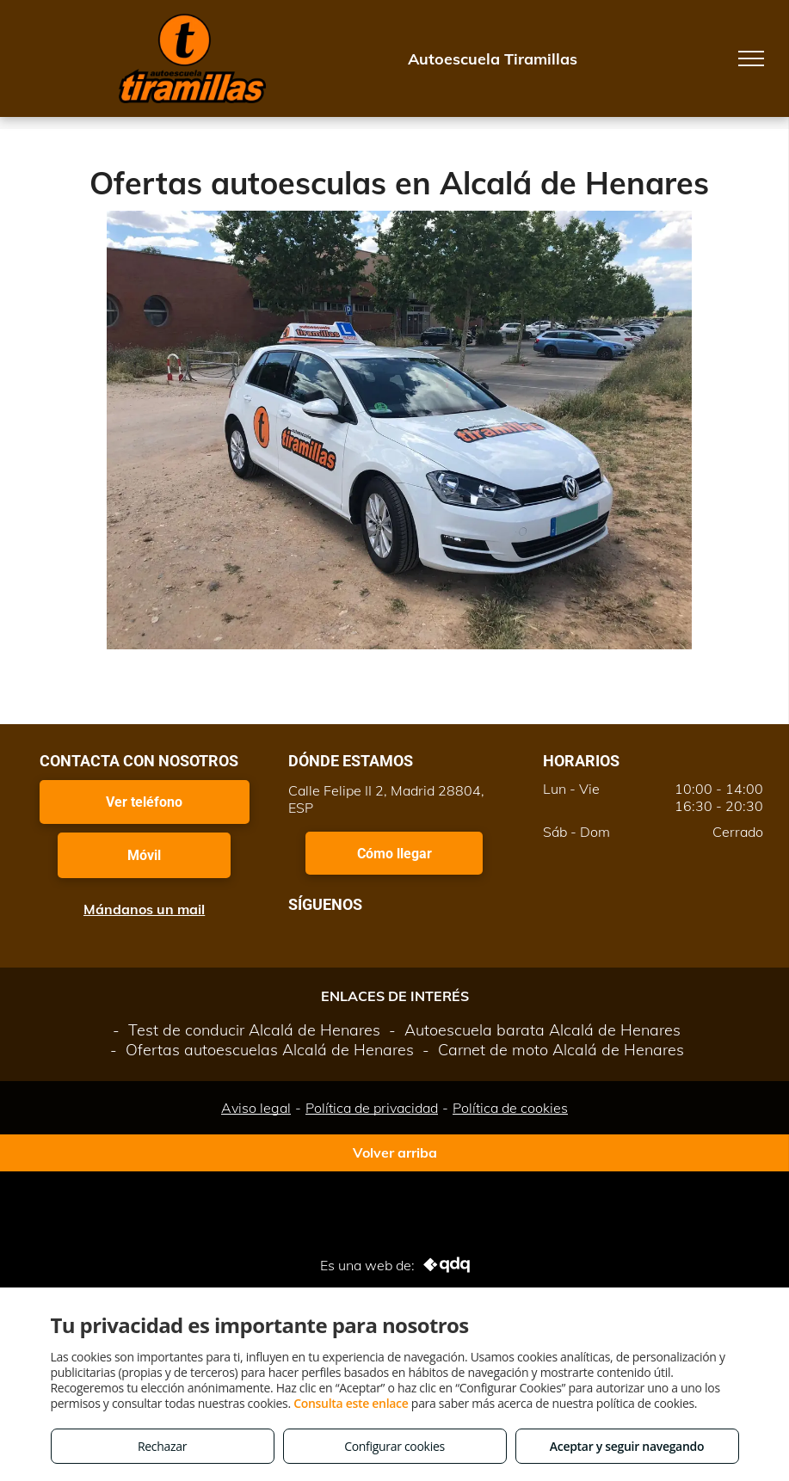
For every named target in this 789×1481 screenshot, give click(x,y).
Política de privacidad (371, 1107)
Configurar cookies (394, 1446)
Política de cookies (510, 1107)
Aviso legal (256, 1107)
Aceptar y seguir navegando (627, 1446)
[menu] (751, 58)
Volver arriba (395, 1152)
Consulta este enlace (350, 1403)
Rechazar (162, 1446)
